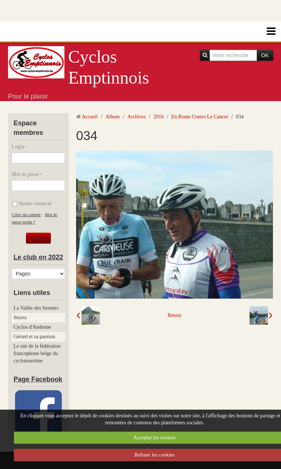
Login (18, 146)
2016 (158, 116)
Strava (20, 317)
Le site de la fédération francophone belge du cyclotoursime (37, 353)
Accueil (90, 116)
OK (265, 55)
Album (112, 116)
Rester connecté (32, 203)
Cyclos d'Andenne (32, 327)
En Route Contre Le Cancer (199, 116)
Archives (136, 116)
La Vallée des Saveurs (36, 308)
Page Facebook (38, 379)
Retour (174, 315)
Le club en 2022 (38, 257)
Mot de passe (25, 174)
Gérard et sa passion (34, 336)
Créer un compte (26, 214)
